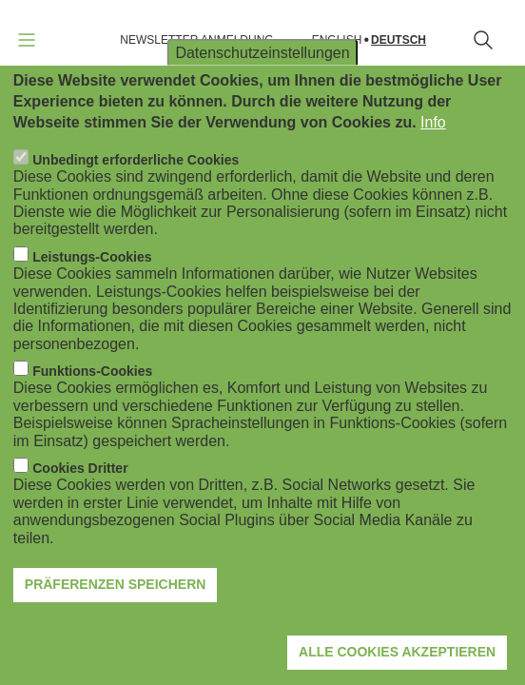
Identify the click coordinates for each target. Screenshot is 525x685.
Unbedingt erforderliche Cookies (135, 159)
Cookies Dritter (79, 468)
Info (433, 122)
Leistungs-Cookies (91, 256)
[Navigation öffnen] (26, 40)
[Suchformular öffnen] (483, 40)
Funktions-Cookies (92, 371)
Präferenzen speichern (115, 584)
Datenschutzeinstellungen (262, 52)
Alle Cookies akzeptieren (397, 651)
